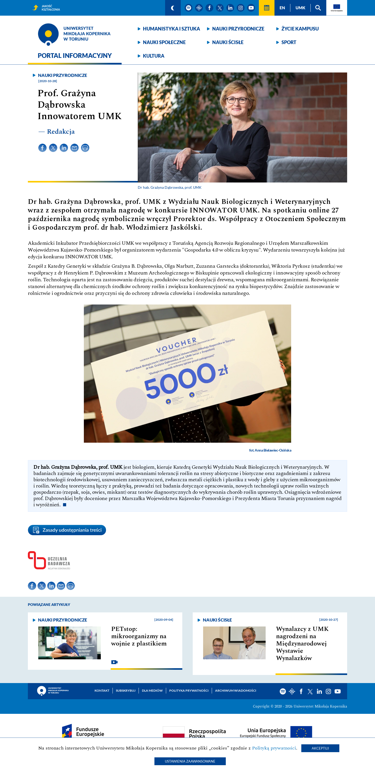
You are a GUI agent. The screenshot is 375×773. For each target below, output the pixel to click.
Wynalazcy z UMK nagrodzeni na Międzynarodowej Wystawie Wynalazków (302, 643)
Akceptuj (320, 748)
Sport (289, 42)
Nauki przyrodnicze (238, 29)
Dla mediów (152, 690)
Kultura (153, 56)
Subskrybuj (125, 690)
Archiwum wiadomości (235, 690)
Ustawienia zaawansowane (190, 761)
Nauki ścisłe (227, 42)
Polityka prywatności (189, 690)
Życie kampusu (300, 29)
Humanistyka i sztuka (171, 29)
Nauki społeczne (164, 42)
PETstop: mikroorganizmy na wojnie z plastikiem (139, 636)
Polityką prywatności (274, 748)
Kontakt (102, 690)
